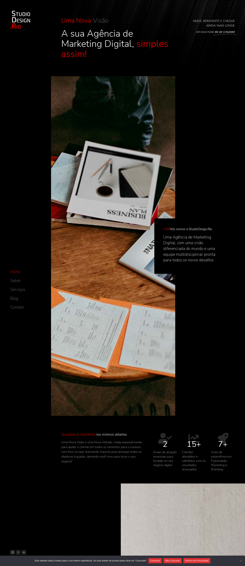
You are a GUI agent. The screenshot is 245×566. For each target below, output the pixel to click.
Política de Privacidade (197, 560)
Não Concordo (172, 560)
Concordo (155, 560)
